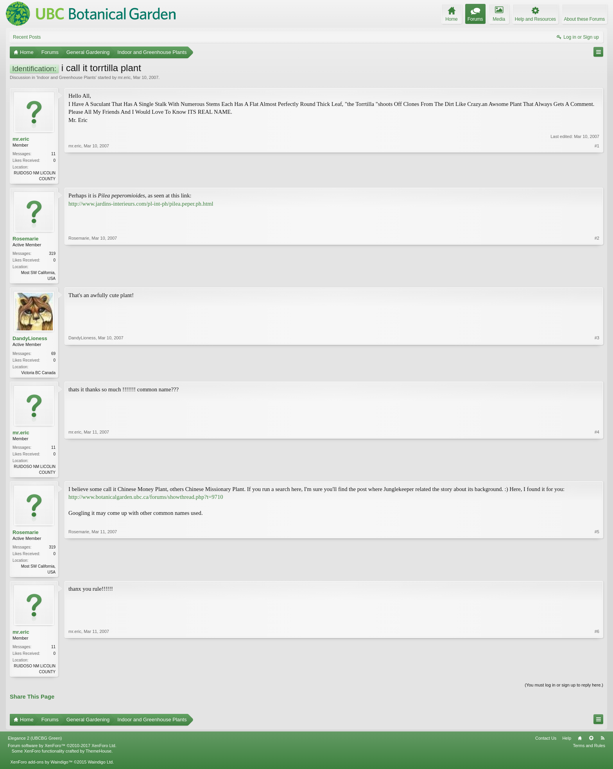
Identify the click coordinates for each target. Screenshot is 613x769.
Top (591, 743)
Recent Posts (27, 37)
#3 (597, 373)
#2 (597, 278)
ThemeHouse (98, 755)
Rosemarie (25, 239)
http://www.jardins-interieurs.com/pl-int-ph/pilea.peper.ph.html (140, 204)
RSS (602, 743)
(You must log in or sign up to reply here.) (564, 689)
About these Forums (584, 19)
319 (52, 255)
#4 (597, 473)
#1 (597, 178)
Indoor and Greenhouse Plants (66, 77)
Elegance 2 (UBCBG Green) (35, 742)
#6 (597, 674)
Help (566, 742)
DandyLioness (30, 340)
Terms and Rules (589, 750)
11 (53, 154)
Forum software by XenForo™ (62, 750)
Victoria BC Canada (38, 374)
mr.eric (124, 77)
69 (53, 355)
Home (580, 743)
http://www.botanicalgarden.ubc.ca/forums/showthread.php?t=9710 (145, 500)
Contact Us (545, 742)
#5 (597, 574)
